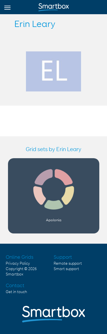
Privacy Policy (18, 264)
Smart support (66, 269)
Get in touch (16, 292)
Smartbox (14, 274)
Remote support (68, 264)
